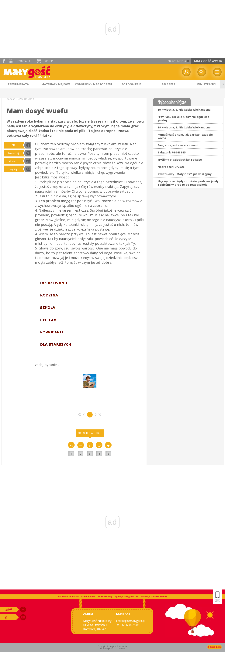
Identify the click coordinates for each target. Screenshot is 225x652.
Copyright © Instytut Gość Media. (112, 646)
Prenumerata (88, 596)
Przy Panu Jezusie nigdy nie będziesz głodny (183, 118)
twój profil (186, 72)
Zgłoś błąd (214, 647)
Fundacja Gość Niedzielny (154, 596)
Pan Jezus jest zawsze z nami (178, 145)
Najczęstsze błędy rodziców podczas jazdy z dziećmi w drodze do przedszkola (188, 182)
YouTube (10, 61)
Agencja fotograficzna (126, 596)
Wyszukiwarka (201, 72)
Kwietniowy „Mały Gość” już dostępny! (185, 174)
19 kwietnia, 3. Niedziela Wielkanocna (184, 109)
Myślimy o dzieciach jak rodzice (180, 159)
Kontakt (23, 61)
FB (13, 145)
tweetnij (13, 153)
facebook (3, 61)
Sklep (48, 61)
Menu (217, 72)
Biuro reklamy (105, 596)
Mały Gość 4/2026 (208, 61)
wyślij (13, 169)
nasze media (177, 61)
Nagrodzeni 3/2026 (171, 166)
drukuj (13, 161)
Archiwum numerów (68, 596)
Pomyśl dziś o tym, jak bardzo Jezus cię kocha (185, 136)
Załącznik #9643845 (172, 152)
